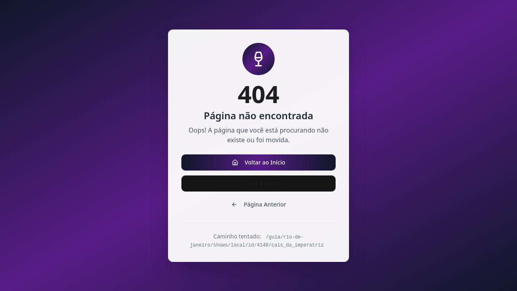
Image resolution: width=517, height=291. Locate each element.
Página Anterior (258, 204)
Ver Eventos (258, 183)
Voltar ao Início (259, 162)
